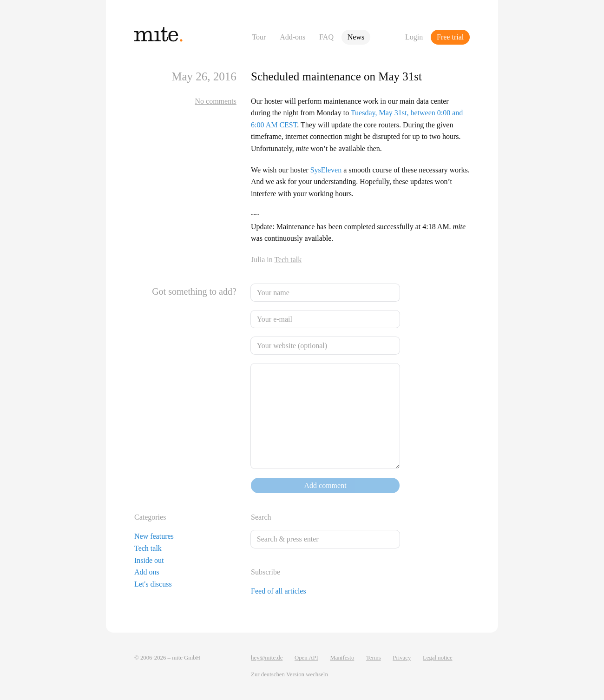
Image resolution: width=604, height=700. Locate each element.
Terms (373, 657)
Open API (306, 657)
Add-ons (292, 37)
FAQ (326, 37)
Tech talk (288, 260)
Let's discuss (153, 584)
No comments (215, 101)
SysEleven (326, 170)
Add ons (146, 572)
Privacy (402, 657)
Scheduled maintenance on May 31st (336, 76)
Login (414, 37)
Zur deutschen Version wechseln (289, 674)
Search (261, 517)
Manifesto (342, 657)
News (356, 37)
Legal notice (438, 657)
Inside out (149, 560)
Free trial (450, 37)
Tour (259, 37)
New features (154, 536)
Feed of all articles (278, 591)
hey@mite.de (266, 657)
